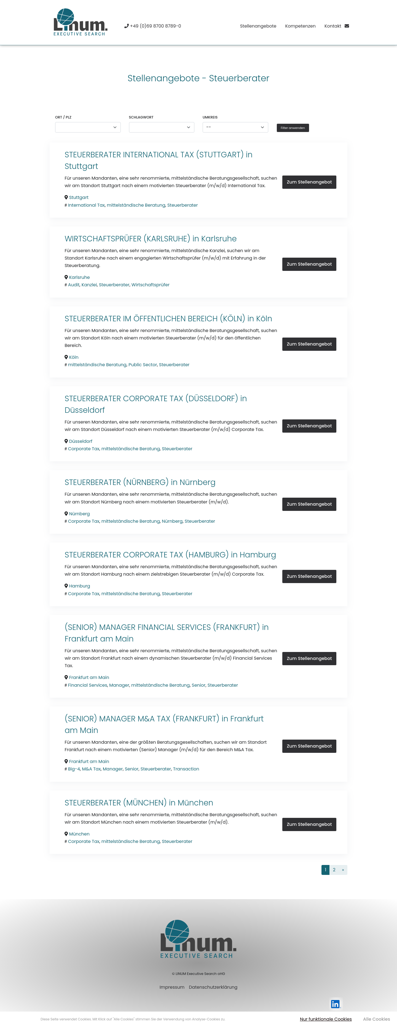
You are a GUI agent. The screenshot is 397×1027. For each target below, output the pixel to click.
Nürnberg (198, 482)
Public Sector (142, 365)
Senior (199, 685)
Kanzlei (89, 285)
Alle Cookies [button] (376, 1019)
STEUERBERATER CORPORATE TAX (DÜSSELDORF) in (156, 398)
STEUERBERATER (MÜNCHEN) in (121, 802)
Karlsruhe (219, 238)
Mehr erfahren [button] (237, 1019)
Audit (74, 285)
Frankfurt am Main (99, 639)
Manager (119, 685)
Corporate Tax (84, 449)
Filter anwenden (293, 128)
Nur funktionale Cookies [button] (326, 1019)
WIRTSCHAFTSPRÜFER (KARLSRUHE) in (133, 238)
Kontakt (336, 26)
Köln (264, 318)
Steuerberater (182, 205)
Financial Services (87, 685)
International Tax (86, 205)
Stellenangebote (258, 26)
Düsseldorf (85, 410)
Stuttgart (81, 166)
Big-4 (74, 769)
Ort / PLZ (63, 117)
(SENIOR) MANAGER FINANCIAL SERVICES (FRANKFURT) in (167, 627)
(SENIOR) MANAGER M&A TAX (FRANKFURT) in (147, 718)
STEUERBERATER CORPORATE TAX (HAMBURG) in (152, 554)
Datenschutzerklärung (213, 987)
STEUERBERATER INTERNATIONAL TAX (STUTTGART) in (159, 154)
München (195, 802)
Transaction (186, 769)
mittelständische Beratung (136, 205)
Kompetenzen (300, 26)
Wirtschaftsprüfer (151, 285)
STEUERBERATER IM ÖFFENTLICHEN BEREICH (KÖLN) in (160, 318)
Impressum (172, 987)
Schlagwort (141, 117)
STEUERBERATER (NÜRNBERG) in (122, 482)
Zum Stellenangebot (309, 182)
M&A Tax (91, 769)
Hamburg (258, 554)
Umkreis (210, 117)
